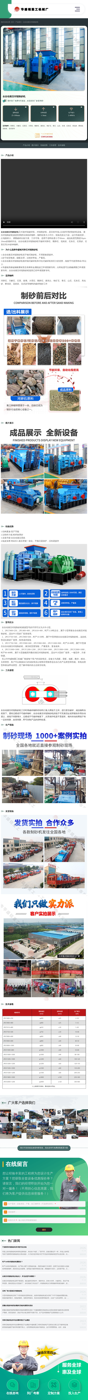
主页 (12, 22)
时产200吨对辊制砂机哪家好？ (12, 1261)
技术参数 (61, 145)
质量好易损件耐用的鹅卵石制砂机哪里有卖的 (17, 1305)
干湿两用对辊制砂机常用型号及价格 (14, 1247)
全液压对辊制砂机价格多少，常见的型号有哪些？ (19, 1276)
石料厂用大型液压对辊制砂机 (12, 1291)
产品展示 (18, 22)
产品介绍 (26, 145)
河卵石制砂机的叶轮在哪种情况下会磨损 (16, 1320)
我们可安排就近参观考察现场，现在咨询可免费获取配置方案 (44, 1148)
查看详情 (83, 1254)
